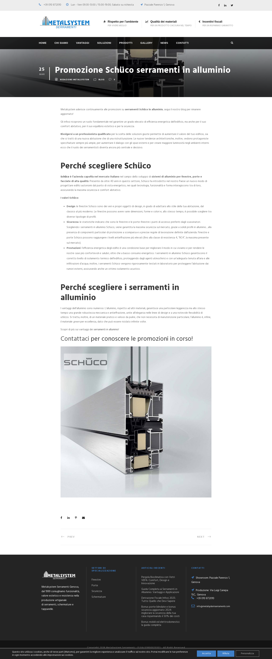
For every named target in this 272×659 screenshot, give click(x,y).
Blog (101, 79)
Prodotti (125, 43)
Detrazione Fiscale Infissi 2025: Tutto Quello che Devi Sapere (158, 599)
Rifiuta (226, 654)
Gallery (146, 43)
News (164, 43)
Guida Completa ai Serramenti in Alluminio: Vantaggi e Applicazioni (160, 590)
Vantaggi (82, 43)
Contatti (182, 43)
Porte (95, 585)
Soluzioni (104, 43)
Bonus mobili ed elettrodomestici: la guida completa (160, 623)
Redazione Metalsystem (74, 79)
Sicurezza (97, 591)
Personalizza (247, 654)
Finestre (96, 580)
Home (42, 43)
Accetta (206, 654)
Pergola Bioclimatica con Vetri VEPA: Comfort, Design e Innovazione (158, 580)
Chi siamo (61, 43)
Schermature (99, 597)
